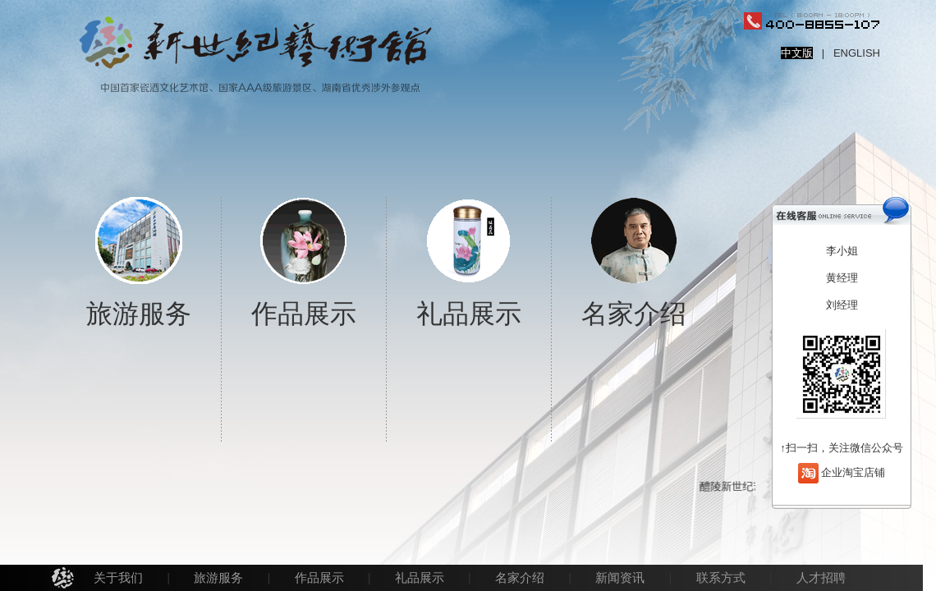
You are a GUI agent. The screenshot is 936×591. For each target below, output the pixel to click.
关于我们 (118, 577)
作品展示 (319, 577)
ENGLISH (856, 53)
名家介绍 (519, 577)
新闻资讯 (620, 577)
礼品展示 (419, 577)
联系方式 (721, 577)
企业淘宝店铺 (853, 471)
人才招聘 (821, 577)
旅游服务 (218, 577)
